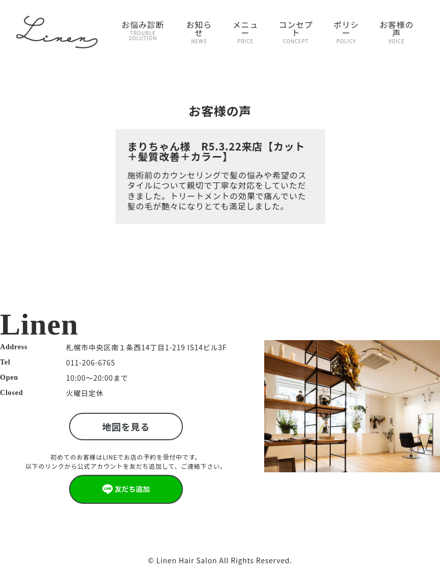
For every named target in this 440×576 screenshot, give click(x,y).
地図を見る (126, 426)
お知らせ (199, 31)
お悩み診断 (143, 30)
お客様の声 (397, 31)
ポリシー (346, 31)
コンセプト (296, 31)
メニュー (245, 31)
